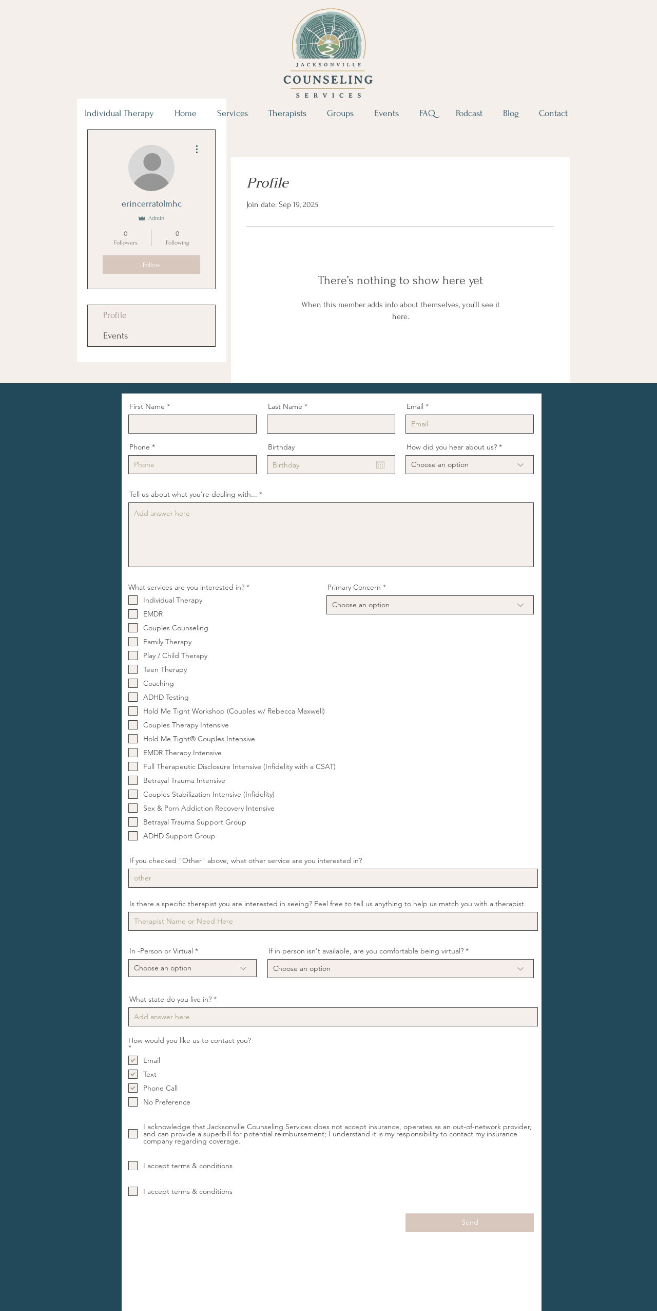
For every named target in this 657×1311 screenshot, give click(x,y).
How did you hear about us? (452, 447)
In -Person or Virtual (161, 950)
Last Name (285, 406)
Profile (115, 315)
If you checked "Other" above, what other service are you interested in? (245, 860)
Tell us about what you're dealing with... (193, 494)
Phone (139, 447)
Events (115, 336)
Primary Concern (354, 587)
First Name (147, 406)
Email (415, 406)
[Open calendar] (380, 465)
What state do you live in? (170, 999)
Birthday (281, 447)
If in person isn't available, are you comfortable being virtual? (367, 950)
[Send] (469, 1222)
